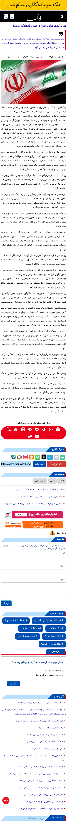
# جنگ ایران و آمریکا (53, 636)
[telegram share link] (50, 457)
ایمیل (63, 566)
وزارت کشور (40, 481)
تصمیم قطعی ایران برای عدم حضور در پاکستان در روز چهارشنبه (36, 774)
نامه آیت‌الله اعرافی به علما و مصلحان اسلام (45, 742)
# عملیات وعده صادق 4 (16, 620)
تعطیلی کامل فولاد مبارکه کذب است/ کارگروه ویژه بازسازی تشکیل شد (33, 504)
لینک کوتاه (57, 464)
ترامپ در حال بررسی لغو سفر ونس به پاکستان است (41, 795)
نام (64, 553)
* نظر (63, 579)
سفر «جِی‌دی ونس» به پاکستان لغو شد (46, 749)
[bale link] (37, 429)
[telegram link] (44, 429)
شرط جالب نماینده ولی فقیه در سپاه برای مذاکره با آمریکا (39, 721)
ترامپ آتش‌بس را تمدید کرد (51, 728)
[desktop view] (12, 16)
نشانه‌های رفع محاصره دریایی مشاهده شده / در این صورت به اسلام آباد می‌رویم (34, 758)
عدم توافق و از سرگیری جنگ (47, 675)
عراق (52, 481)
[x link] (9, 429)
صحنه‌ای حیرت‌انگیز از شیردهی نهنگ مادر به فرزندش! (40, 788)
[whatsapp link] (51, 429)
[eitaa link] (16, 429)
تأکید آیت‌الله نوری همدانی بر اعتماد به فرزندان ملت (41, 781)
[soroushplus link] (30, 429)
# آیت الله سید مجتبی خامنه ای (48, 620)
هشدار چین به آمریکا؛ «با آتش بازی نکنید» (45, 735)
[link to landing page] (34, 16)
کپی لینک (39, 464)
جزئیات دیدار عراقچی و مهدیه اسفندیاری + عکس (42, 801)
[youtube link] (37, 436)
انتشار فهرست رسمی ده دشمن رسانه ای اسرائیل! (42, 497)
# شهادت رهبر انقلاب (27, 636)
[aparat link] (30, 436)
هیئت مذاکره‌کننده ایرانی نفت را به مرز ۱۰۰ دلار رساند (41, 767)
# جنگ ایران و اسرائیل (31, 628)
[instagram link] (23, 429)
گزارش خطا (61, 533)
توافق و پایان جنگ (51, 671)
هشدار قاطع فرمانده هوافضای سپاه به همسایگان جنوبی (39, 490)
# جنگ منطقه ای (55, 628)
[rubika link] (58, 429)
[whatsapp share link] (37, 457)
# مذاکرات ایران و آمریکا (52, 644)
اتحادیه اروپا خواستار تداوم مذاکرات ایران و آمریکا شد (40, 808)
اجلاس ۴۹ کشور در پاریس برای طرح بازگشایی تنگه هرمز (39, 703)
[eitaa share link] (31, 457)
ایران (61, 481)
